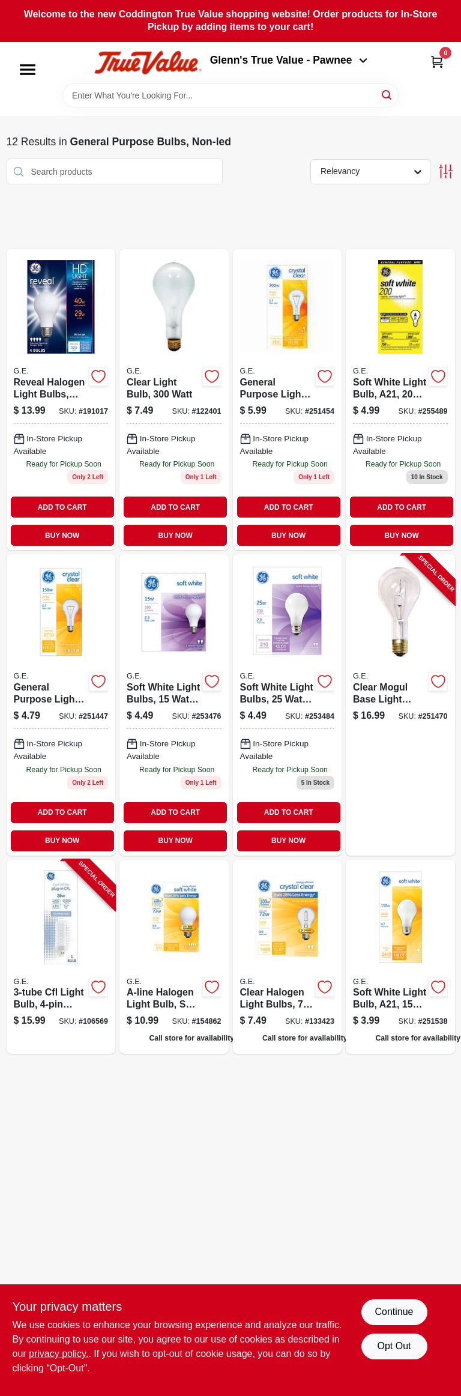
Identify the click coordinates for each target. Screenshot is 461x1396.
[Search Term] (230, 95)
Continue (394, 1312)
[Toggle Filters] (446, 171)
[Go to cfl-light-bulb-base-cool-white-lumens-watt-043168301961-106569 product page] (61, 957)
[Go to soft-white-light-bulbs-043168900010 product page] (174, 704)
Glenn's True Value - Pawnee (288, 60)
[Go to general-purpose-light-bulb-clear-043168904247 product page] (61, 704)
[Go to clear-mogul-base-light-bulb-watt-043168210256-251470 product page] (400, 704)
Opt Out (394, 1346)
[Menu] (27, 69)
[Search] (387, 94)
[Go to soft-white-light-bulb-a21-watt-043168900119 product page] (400, 957)
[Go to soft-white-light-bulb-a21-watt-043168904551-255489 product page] (400, 399)
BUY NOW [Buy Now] (62, 535)
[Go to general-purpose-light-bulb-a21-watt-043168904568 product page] (287, 399)
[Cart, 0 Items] (437, 61)
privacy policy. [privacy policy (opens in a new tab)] (58, 1354)
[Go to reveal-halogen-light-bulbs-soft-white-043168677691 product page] (61, 399)
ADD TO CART (62, 507)
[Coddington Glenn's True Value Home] (148, 62)
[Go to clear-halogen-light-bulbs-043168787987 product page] (287, 957)
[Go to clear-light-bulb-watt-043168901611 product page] (174, 399)
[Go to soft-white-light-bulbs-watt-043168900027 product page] (287, 704)
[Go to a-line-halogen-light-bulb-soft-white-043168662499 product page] (174, 957)
